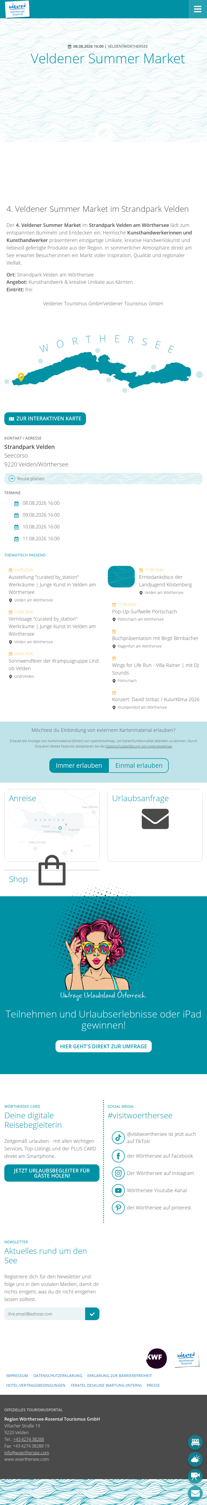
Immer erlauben (79, 765)
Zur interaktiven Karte (45, 418)
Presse (153, 1385)
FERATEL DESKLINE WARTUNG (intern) (106, 1385)
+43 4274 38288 (28, 1439)
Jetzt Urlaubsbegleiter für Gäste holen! (52, 1173)
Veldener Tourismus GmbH (73, 303)
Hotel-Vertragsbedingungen (35, 1385)
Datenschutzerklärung (57, 1375)
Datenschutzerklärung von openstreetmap (139, 746)
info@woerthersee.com (26, 1453)
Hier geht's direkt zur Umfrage (103, 1046)
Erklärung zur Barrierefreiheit (119, 1375)
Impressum (17, 1375)
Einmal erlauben (139, 765)
